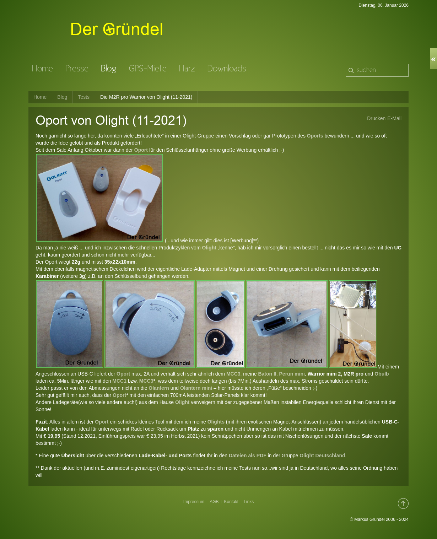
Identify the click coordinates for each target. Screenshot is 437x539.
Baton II (266, 374)
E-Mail (394, 118)
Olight (209, 247)
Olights (216, 422)
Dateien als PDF (247, 455)
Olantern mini (196, 388)
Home (40, 97)
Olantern (159, 388)
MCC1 (119, 381)
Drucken (376, 118)
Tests (84, 97)
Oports (315, 136)
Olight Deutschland (321, 455)
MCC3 (233, 374)
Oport (141, 150)
